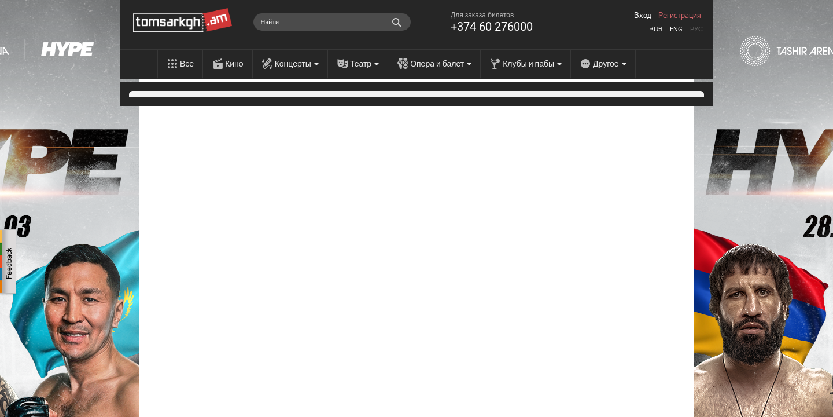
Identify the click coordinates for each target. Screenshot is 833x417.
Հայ (656, 29)
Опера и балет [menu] (440, 63)
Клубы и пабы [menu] (532, 63)
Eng (676, 29)
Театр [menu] (364, 63)
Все (187, 63)
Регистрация (679, 15)
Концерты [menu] (297, 63)
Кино (234, 63)
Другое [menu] (609, 63)
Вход (642, 15)
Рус (696, 29)
